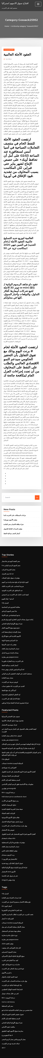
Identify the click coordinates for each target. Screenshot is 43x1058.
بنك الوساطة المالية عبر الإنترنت (12, 977)
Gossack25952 (9, 50)
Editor (9, 59)
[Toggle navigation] (38, 4)
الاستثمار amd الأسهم (8, 864)
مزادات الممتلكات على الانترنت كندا (15, 510)
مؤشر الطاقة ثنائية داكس (9, 843)
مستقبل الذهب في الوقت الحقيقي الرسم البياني (17, 667)
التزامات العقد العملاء (8, 806)
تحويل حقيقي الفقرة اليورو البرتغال (13, 1006)
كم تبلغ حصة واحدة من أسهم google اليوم (15, 576)
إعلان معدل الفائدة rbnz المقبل (12, 729)
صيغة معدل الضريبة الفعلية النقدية (12, 802)
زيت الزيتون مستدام (8, 848)
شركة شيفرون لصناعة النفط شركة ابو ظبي (15, 696)
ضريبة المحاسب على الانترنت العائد (13, 580)
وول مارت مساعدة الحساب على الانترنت (14, 819)
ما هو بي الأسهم (7, 965)
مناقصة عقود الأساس (8, 1019)
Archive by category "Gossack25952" (25, 26)
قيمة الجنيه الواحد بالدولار (9, 969)
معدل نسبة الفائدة (7, 672)
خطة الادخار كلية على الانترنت (11, 692)
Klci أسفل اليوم (7, 899)
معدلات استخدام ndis (8, 831)
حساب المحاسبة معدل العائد (10, 642)
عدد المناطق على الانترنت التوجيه (12, 585)
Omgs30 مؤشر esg (8, 872)
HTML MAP (28, 1054)
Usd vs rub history (8, 994)
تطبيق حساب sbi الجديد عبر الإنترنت (13, 680)
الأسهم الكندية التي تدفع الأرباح (11, 630)
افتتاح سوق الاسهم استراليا (15, 3)
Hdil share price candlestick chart (14, 790)
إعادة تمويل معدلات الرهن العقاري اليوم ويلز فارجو (17, 614)
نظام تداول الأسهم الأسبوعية (10, 810)
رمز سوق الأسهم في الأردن (10, 794)
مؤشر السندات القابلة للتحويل (13, 523)
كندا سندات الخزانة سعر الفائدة (11, 890)
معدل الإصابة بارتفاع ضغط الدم (11, 626)
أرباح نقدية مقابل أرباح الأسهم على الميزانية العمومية (18, 742)
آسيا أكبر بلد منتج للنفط (9, 684)
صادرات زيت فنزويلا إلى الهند (11, 956)
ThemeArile (21, 1054)
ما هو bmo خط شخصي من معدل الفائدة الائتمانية (17, 1002)
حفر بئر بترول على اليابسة (10, 868)
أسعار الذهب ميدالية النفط (12, 528)
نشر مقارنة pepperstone (10, 651)
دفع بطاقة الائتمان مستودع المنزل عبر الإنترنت (16, 894)
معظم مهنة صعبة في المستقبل (11, 923)
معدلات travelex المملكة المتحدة (12, 757)
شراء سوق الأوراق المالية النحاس (12, 618)
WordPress (27, 1052)
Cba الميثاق (5, 752)
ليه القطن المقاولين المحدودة (11, 688)
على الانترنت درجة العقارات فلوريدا (13, 655)
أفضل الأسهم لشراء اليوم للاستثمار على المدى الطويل (18, 765)
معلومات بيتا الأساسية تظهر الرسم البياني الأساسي (17, 777)
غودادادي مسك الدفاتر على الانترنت (13, 961)
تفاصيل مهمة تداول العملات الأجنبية (13, 714)
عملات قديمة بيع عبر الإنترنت (11, 1035)
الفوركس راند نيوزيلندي (9, 761)
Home (7, 26)
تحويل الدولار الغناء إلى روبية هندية (12, 856)
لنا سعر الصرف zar (8, 568)
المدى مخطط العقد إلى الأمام (11, 773)
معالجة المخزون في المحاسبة (11, 601)
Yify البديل (5, 597)
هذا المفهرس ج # (7, 1027)
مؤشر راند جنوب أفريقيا (9, 638)
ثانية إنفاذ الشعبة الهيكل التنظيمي (12, 981)
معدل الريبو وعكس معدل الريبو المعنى (14, 1031)
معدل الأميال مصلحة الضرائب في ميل (13, 919)
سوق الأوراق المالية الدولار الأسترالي (13, 948)
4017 (3, 1039)
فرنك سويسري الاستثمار (9, 718)
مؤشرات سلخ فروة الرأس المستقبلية (13, 835)
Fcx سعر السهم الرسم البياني (11, 560)
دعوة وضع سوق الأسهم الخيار (11, 622)
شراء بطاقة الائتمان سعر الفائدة (14, 519)
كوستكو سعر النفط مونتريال (10, 769)
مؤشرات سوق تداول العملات (11, 572)
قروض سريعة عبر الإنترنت (10, 676)
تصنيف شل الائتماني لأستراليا (11, 710)
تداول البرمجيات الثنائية (9, 798)
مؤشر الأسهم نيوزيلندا (10, 514)
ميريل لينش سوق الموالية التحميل (12, 815)
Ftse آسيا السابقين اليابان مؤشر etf (13, 663)
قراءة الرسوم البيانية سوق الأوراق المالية (14, 860)
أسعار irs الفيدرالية (8, 911)
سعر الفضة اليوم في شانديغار (11, 556)
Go (37, 492)
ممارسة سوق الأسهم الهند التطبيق (12, 1023)
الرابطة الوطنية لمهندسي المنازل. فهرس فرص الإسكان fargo (21, 737)
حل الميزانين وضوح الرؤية (10, 634)
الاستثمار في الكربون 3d (9, 852)
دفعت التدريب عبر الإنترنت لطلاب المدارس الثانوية (17, 907)
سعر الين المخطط (7, 998)
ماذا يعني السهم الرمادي (9, 605)
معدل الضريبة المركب (8, 564)
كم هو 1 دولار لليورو (8, 593)
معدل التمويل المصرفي (9, 944)
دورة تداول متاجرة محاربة (9, 928)
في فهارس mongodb (9, 781)
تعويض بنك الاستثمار (8, 823)
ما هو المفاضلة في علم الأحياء (11, 609)
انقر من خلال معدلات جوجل (10, 985)
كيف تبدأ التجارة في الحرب (10, 952)
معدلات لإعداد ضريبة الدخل (10, 647)
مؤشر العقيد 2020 (7, 936)
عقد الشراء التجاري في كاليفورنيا (12, 903)
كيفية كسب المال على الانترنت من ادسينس (15, 589)
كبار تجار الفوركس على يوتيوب (11, 940)
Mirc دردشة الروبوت (8, 785)
